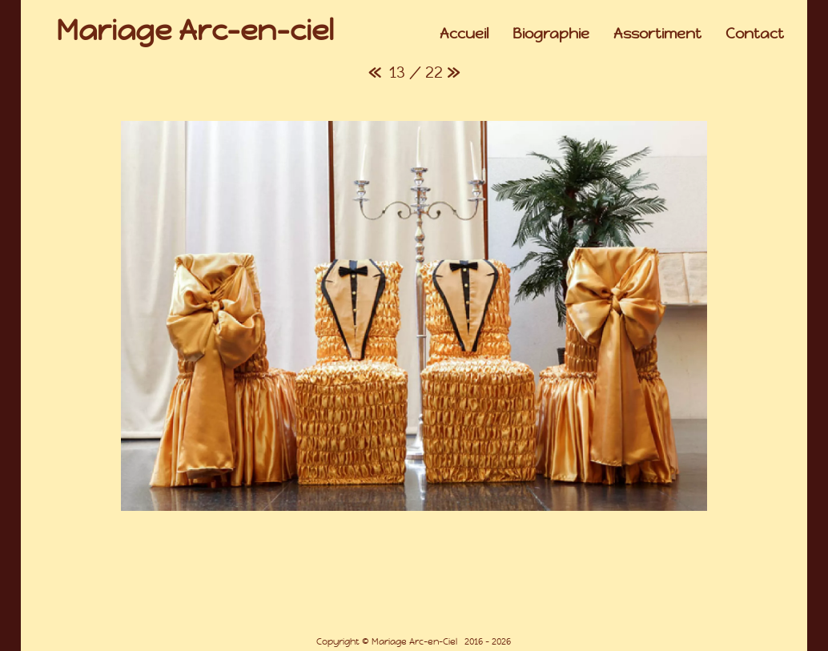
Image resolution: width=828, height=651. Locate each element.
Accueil (464, 33)
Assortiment (657, 33)
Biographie (550, 33)
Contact (755, 33)
